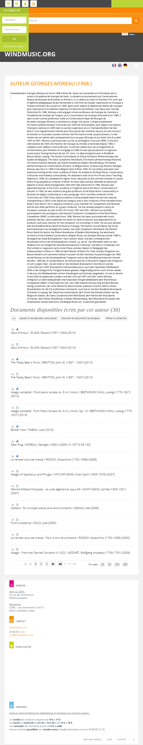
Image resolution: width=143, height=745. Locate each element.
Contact (122, 739)
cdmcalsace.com (18, 627)
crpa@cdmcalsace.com (21, 635)
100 (117, 564)
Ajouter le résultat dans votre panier (38, 318)
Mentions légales (92, 739)
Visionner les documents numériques (80, 318)
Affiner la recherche (116, 318)
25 (102, 564)
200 (125, 564)
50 (109, 564)
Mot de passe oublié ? (14, 46)
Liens (109, 739)
